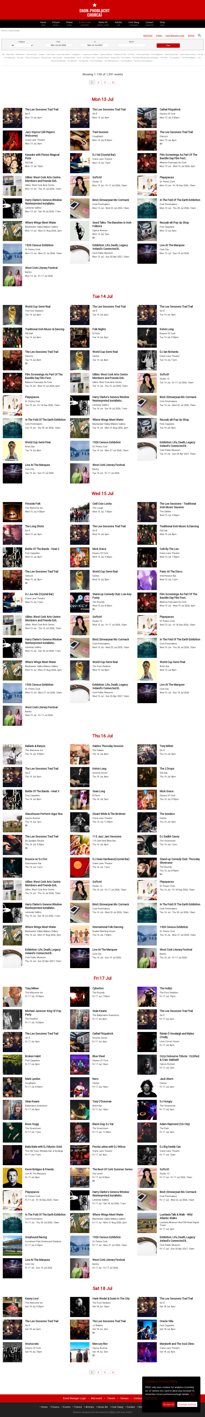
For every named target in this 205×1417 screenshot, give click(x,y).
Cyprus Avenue (106, 54)
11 (113, 82)
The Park (163, 58)
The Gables (125, 58)
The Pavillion (174, 58)
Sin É (79, 58)
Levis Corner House (188, 54)
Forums (56, 23)
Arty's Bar (10, 54)
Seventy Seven (69, 58)
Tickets (69, 23)
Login (175, 35)
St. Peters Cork (89, 58)
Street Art (103, 23)
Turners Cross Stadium (143, 61)
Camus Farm (31, 54)
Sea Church (57, 58)
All (3, 54)
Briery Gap (115, 58)
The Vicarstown (96, 61)
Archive (191, 35)
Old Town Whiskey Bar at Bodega (145, 58)
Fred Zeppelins (157, 54)
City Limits (50, 54)
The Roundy (72, 61)
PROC (112, 1412)
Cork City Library (63, 54)
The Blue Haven (103, 58)
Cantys (41, 54)
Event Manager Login (74, 1398)
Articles (119, 23)
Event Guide (84, 23)
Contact (149, 23)
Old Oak (20, 58)
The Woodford (126, 61)
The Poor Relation (189, 58)
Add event (96, 1398)
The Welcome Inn (112, 61)
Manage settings (187, 1404)
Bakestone (20, 54)
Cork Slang (134, 23)
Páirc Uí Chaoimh (32, 58)
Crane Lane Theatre (90, 54)
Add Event (147, 35)
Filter (168, 45)
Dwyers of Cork (120, 54)
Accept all (168, 1404)
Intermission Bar (171, 54)
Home (43, 23)
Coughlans (76, 54)
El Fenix (131, 54)
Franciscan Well (143, 54)
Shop (162, 23)
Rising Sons (46, 58)
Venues (124, 1398)
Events (66, 1407)
